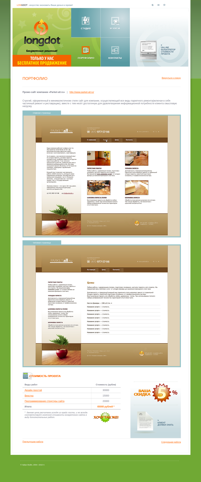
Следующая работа (171, 442)
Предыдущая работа (32, 441)
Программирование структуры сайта (44, 401)
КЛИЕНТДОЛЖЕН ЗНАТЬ (165, 424)
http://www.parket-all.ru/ (81, 92)
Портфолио (35, 78)
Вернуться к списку (171, 78)
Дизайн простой (33, 390)
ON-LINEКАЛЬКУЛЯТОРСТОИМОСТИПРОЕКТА (168, 50)
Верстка (29, 395)
